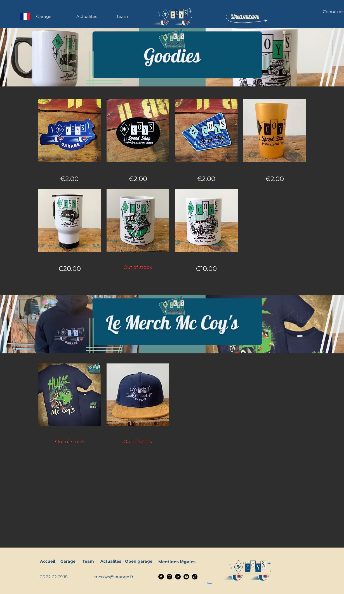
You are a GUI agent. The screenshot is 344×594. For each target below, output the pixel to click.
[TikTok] (194, 576)
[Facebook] (161, 576)
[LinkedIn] (178, 576)
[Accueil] (47, 561)
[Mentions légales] (177, 561)
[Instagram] (169, 576)
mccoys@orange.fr (113, 576)
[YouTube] (186, 576)
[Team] (88, 561)
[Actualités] (110, 561)
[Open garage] (139, 561)
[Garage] (68, 561)
